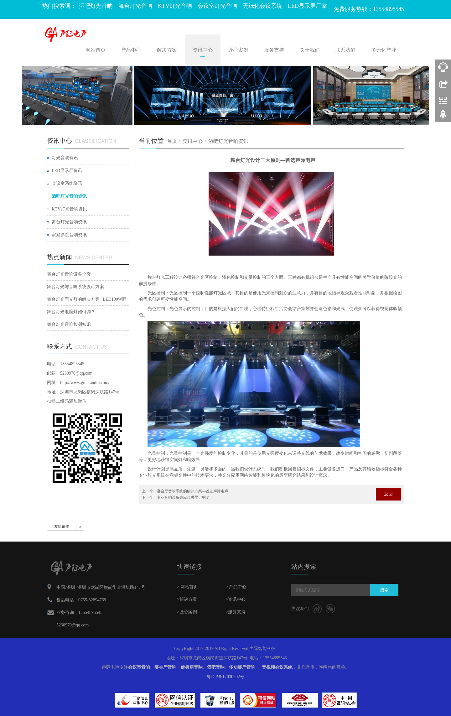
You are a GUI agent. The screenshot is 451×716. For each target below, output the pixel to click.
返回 (388, 494)
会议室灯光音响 (217, 6)
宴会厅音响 (165, 667)
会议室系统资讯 (67, 183)
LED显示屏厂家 (307, 6)
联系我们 (345, 50)
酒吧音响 (216, 667)
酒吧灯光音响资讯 (228, 141)
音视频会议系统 (277, 667)
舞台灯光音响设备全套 (69, 274)
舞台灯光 (156, 277)
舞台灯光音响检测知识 (69, 324)
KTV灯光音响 (175, 6)
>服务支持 (236, 612)
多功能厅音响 (242, 667)
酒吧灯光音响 (96, 6)
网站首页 (96, 50)
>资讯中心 (236, 599)
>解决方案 (187, 599)
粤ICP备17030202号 (225, 676)
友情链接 (61, 526)
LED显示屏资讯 (67, 170)
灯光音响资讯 (65, 157)
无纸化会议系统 (262, 6)
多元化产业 (383, 50)
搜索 (384, 590)
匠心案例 (238, 50)
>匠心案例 (187, 612)
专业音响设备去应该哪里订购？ (183, 497)
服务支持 (274, 50)
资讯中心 (203, 50)
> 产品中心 (236, 586)
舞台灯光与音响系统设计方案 (75, 286)
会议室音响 (139, 667)
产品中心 (131, 50)
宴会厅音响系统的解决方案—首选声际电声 (192, 491)
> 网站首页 (187, 586)
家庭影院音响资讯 (69, 234)
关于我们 (310, 50)
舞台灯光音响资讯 (69, 222)
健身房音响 (192, 667)
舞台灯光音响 (135, 6)
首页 (172, 141)
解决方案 (167, 50)
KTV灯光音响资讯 (69, 209)
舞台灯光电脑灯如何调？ (71, 311)
